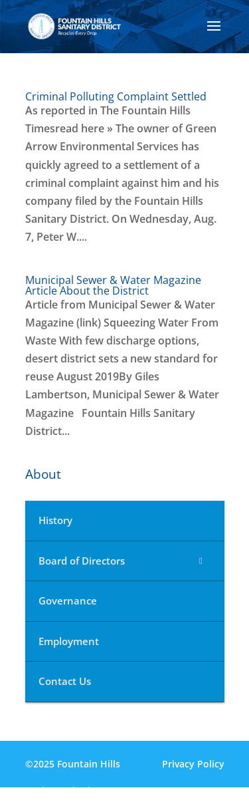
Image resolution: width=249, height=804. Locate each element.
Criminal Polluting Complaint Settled (116, 96)
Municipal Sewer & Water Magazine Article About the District (113, 285)
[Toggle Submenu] (201, 561)
